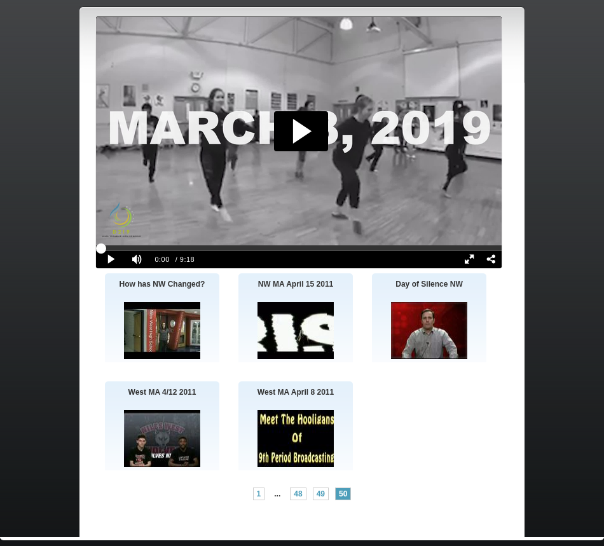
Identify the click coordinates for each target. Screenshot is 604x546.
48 (298, 493)
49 (321, 493)
